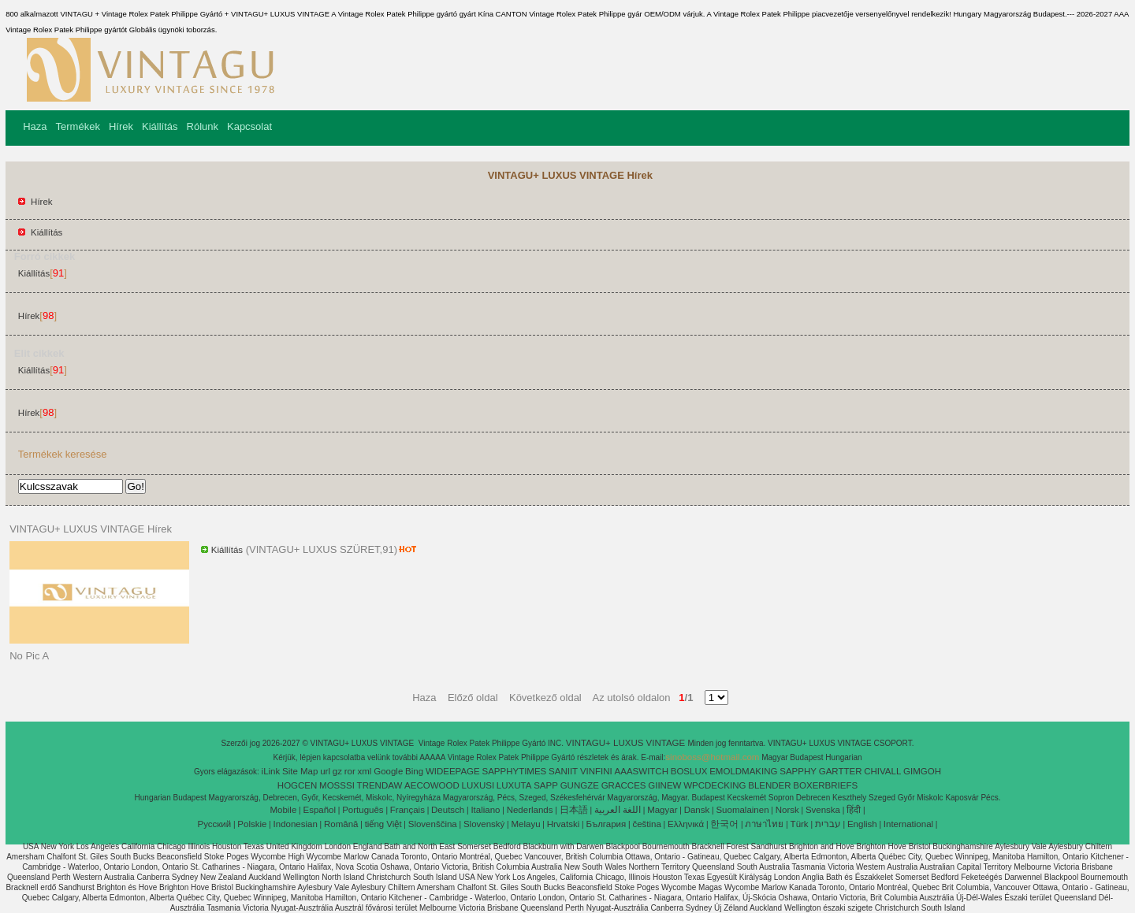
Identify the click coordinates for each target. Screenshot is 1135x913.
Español (319, 810)
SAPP (546, 785)
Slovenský (483, 824)
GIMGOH (922, 771)
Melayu (525, 824)
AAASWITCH (641, 771)
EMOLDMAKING (743, 771)
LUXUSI (478, 785)
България (606, 824)
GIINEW (664, 785)
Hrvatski (563, 824)
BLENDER (769, 785)
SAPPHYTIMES (514, 771)
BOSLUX (689, 771)
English (862, 824)
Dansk (697, 810)
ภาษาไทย (764, 824)
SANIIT (563, 771)
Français (407, 810)
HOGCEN (297, 785)
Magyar (662, 810)
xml (365, 771)
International (908, 824)
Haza (35, 126)
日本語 (574, 810)
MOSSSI (337, 785)
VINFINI (596, 771)
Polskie (251, 824)
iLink (271, 771)
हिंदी (854, 810)
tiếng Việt (383, 824)
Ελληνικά (686, 824)
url (325, 771)
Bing (414, 771)
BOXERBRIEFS (825, 785)
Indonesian (296, 824)
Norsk (787, 810)
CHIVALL (882, 771)
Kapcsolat (249, 126)
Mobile (283, 810)
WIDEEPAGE (453, 771)
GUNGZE (579, 785)
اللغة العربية (617, 810)
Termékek (78, 126)
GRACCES (623, 785)
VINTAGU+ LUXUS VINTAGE (627, 743)
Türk (800, 824)
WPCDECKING (714, 785)
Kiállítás (160, 126)
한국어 (724, 824)
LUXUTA (514, 785)
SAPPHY (798, 771)
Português (362, 810)
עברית (828, 824)
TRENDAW (380, 785)
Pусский (215, 824)
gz (337, 771)
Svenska (823, 810)
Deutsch (447, 810)
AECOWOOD (432, 785)
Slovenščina (432, 824)
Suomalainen (742, 810)
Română (341, 824)
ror (349, 771)
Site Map (300, 771)
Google (388, 771)
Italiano (485, 810)
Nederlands (530, 810)
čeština (646, 824)
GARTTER (840, 771)
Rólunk (202, 126)
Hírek (121, 126)
